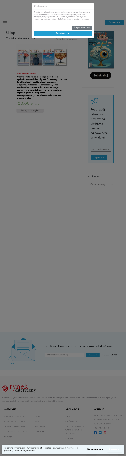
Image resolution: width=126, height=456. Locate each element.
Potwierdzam (63, 33)
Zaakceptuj (114, 449)
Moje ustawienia (92, 449)
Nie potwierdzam (81, 28)
